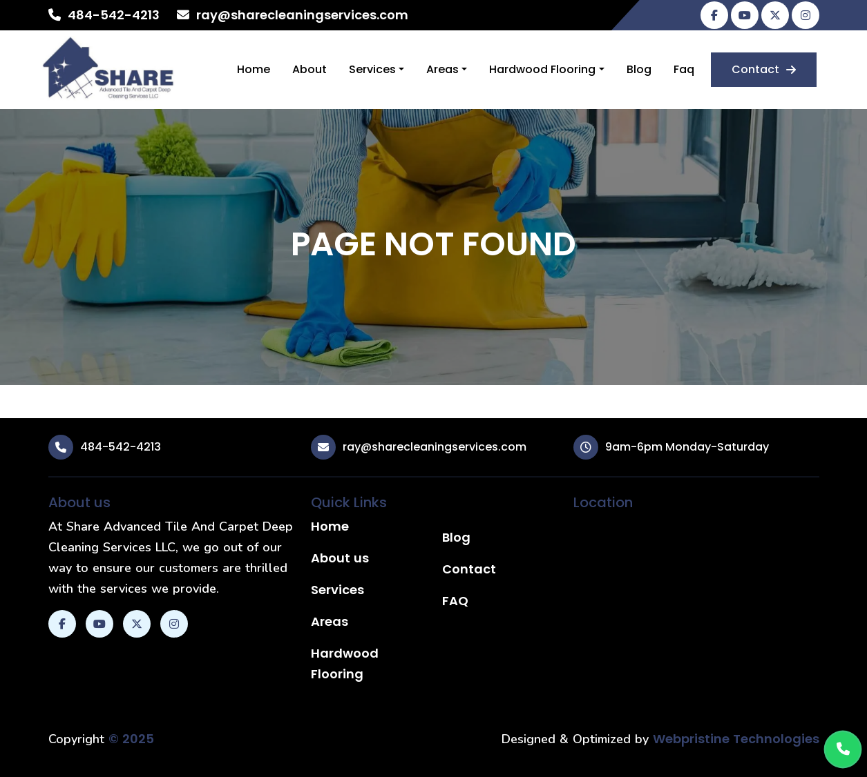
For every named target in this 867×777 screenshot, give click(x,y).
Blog (639, 69)
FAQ (455, 600)
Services (372, 69)
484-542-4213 (114, 14)
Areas (442, 69)
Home (253, 69)
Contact (764, 69)
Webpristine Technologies (736, 738)
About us (340, 558)
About (309, 69)
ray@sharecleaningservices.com (302, 14)
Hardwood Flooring (542, 69)
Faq (684, 69)
